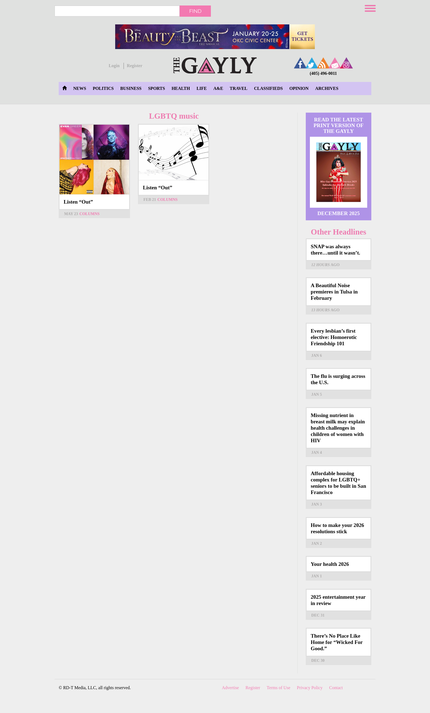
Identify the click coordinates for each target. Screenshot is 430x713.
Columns (90, 214)
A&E (218, 88)
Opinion (299, 88)
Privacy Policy (310, 687)
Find (195, 11)
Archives (326, 88)
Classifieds (268, 88)
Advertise (230, 687)
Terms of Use (278, 687)
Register (134, 65)
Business (131, 88)
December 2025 (338, 213)
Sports (156, 88)
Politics (103, 88)
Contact (336, 687)
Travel (239, 88)
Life (202, 88)
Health (181, 88)
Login (114, 65)
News (79, 88)
